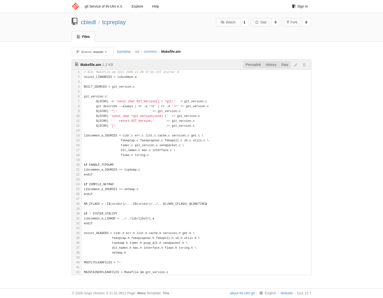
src (137, 51)
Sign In (300, 6)
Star (261, 22)
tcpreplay (114, 22)
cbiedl (88, 22)
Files (83, 37)
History (271, 65)
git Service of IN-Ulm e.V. (104, 6)
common (150, 51)
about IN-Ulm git (242, 293)
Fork (292, 22)
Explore (137, 6)
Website (286, 293)
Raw (284, 65)
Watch (227, 22)
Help (155, 6)
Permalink (253, 65)
